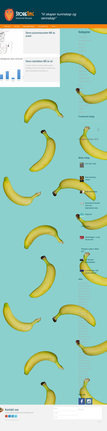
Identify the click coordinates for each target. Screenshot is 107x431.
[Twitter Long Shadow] (16, 416)
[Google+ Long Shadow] (6, 416)
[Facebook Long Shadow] (9, 416)
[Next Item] (98, 129)
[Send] (99, 422)
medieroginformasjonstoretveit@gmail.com (19, 413)
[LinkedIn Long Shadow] (12, 416)
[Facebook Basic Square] (81, 401)
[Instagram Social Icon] (89, 401)
